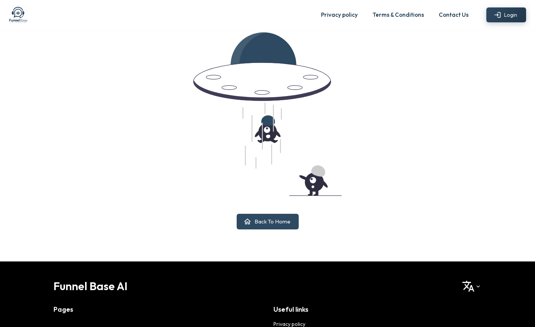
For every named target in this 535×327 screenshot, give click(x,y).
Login (506, 15)
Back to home (268, 221)
